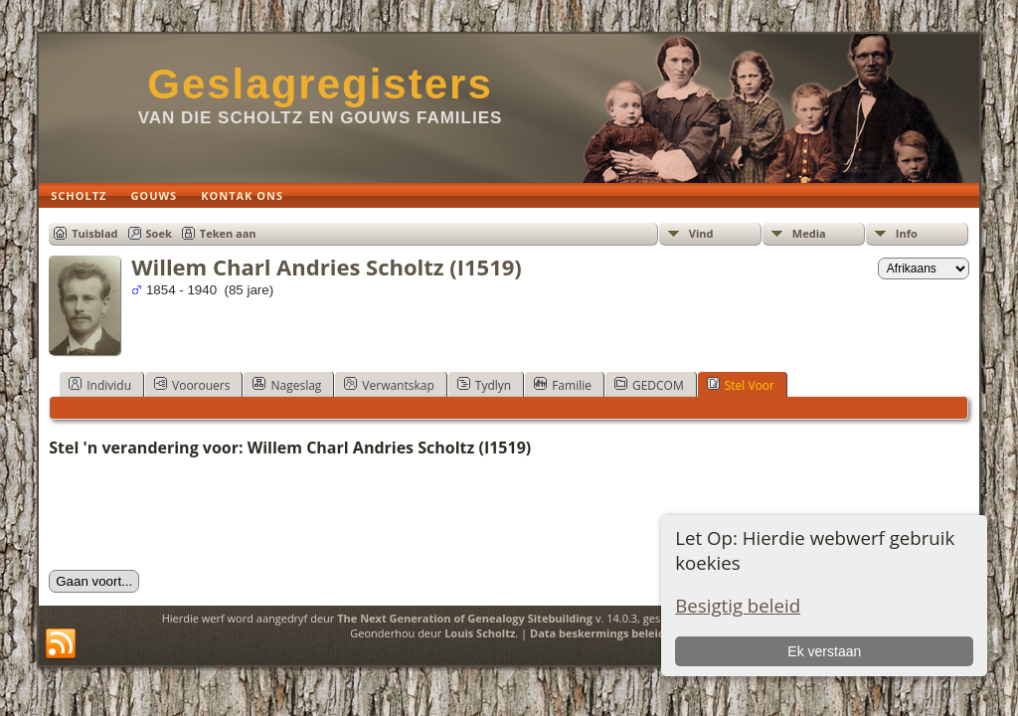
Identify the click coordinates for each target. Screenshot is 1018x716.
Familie (563, 385)
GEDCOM (649, 385)
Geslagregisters (320, 84)
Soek (159, 233)
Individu (100, 385)
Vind (701, 233)
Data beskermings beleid (597, 633)
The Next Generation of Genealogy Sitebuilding (465, 618)
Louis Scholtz (479, 633)
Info (907, 233)
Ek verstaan (824, 651)
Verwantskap (388, 385)
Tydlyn (484, 385)
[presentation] (200, 514)
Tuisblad (94, 233)
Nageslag (287, 385)
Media (809, 233)
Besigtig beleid (737, 605)
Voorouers (192, 385)
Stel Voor (740, 385)
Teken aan (228, 233)
